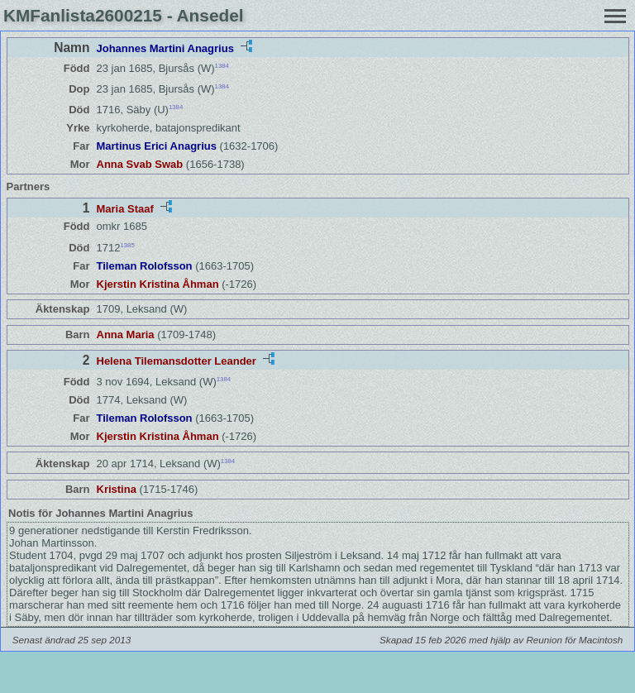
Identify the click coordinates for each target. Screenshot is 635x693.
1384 (222, 65)
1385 (127, 244)
